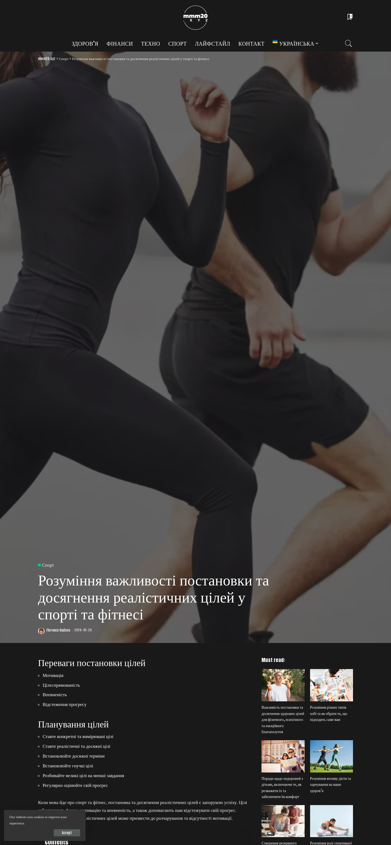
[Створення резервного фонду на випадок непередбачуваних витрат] (282, 821)
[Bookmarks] (349, 17)
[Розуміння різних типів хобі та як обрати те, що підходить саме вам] (331, 685)
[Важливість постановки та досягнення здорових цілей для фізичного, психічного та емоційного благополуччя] (282, 685)
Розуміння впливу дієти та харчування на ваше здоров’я (330, 784)
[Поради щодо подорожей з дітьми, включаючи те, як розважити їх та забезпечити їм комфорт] (282, 756)
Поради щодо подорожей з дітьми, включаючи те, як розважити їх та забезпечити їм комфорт (282, 787)
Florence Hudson (58, 630)
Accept (67, 833)
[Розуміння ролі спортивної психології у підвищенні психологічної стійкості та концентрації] (331, 821)
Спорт (48, 565)
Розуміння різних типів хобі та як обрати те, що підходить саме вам (328, 713)
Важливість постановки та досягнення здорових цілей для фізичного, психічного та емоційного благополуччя (282, 719)
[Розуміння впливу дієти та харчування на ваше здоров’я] (331, 756)
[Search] (348, 43)
